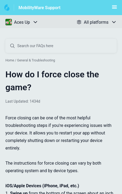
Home (9, 60)
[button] (114, 8)
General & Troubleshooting (36, 60)
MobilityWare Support (39, 7)
